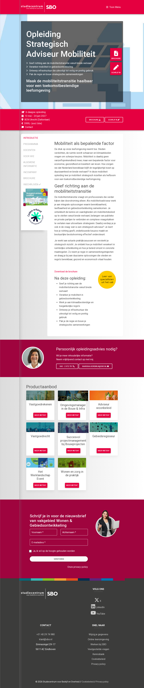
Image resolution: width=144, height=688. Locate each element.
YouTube (98, 612)
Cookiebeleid (98, 659)
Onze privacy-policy (77, 567)
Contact (27, 127)
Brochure (116, 55)
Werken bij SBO (98, 644)
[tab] (35, 137)
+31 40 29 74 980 (46, 634)
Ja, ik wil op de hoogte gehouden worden (54, 551)
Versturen (59, 559)
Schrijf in (116, 69)
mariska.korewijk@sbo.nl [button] (95, 366)
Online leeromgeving (98, 639)
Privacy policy (98, 664)
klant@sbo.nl (45, 639)
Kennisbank (98, 654)
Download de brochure (65, 271)
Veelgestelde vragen (98, 649)
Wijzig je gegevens (98, 634)
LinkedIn (98, 606)
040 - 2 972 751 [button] (67, 366)
